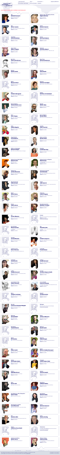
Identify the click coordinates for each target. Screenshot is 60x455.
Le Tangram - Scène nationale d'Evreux (17, 206)
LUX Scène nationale (14, 429)
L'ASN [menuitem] (31, 1)
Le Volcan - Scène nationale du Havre (46, 262)
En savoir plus (28, 453)
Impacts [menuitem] (39, 3)
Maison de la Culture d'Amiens (45, 28)
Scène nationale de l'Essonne (44, 206)
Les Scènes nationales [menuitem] (23, 3)
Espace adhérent (55, 1)
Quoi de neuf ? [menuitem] (21, 1)
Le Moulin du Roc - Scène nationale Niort (17, 351)
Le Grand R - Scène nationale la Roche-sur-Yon (18, 251)
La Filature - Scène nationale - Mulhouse (46, 329)
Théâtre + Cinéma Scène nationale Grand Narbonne (47, 340)
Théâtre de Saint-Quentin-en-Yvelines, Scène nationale (19, 407)
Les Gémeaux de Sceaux (44, 407)
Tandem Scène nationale (15, 50)
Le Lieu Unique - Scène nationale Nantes (17, 340)
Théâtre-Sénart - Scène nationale (45, 273)
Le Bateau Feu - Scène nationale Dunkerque (46, 195)
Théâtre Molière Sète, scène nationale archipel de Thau (19, 418)
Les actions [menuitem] (40, 1)
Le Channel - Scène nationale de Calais (17, 128)
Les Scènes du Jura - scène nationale (17, 284)
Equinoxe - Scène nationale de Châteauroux (17, 173)
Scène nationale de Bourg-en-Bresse (16, 106)
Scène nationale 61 (43, 17)
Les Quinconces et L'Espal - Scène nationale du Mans (19, 273)
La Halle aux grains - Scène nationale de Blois (18, 95)
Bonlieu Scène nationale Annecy (45, 39)
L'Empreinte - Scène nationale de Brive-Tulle (46, 117)
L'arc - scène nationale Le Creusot (16, 262)
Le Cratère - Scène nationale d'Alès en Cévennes (18, 28)
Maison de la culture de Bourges (45, 106)
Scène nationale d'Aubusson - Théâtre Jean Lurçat (47, 50)
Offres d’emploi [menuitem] (33, 3)
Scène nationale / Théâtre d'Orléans (16, 362)
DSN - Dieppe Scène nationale (16, 195)
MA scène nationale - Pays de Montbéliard (17, 329)
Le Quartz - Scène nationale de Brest (16, 117)
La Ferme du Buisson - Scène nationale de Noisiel (47, 351)
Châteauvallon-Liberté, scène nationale (46, 418)
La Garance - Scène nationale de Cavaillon (46, 128)
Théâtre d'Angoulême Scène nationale (17, 39)
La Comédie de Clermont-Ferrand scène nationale (18, 184)
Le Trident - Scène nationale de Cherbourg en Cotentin (48, 173)
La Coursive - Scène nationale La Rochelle (46, 251)
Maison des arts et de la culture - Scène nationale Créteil (48, 184)
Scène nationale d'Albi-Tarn (15, 17)
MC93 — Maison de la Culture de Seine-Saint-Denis (47, 95)
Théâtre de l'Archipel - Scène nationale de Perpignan (48, 362)
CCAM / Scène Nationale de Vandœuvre (17, 440)
